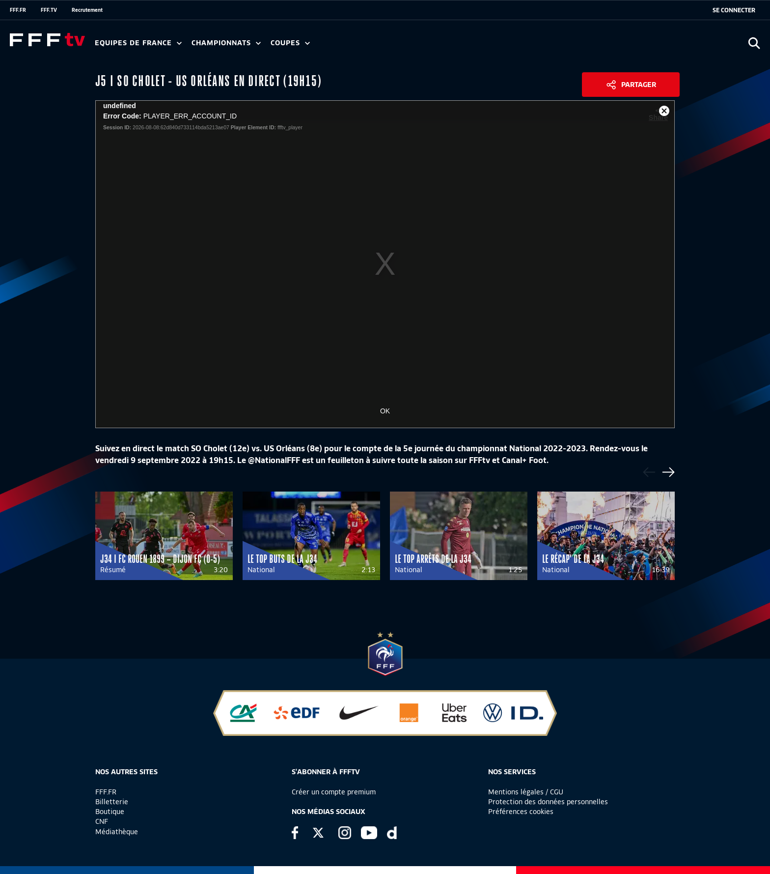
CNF (101, 821)
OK (385, 411)
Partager (638, 84)
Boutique (109, 812)
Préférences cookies (520, 812)
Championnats (226, 43)
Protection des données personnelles (548, 802)
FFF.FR (18, 10)
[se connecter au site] (734, 10)
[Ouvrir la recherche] (754, 43)
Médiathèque (116, 832)
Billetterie (111, 802)
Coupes (290, 43)
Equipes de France (138, 43)
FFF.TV (49, 10)
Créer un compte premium (334, 792)
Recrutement (87, 10)
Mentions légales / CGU (525, 792)
